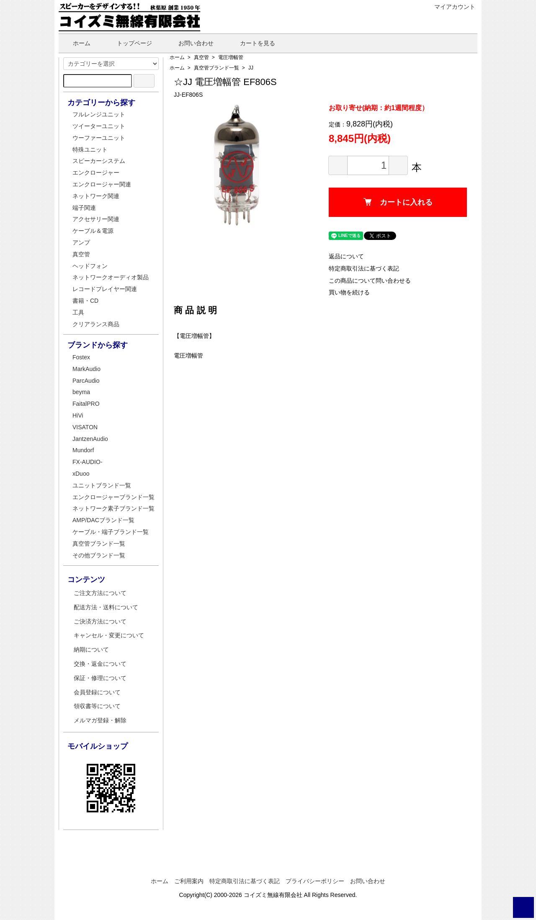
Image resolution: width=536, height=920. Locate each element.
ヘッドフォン (90, 266)
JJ (250, 68)
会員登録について (97, 692)
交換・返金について (100, 663)
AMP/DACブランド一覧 (103, 520)
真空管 (201, 57)
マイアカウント (450, 6)
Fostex (81, 357)
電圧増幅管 (230, 57)
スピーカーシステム (98, 160)
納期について (91, 649)
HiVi (77, 415)
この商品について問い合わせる (370, 280)
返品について (346, 256)
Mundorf (83, 450)
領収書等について (97, 706)
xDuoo (80, 473)
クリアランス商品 (95, 324)
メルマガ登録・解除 (100, 720)
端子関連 (84, 207)
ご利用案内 (189, 881)
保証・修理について (100, 678)
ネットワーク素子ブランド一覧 (113, 508)
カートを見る (251, 43)
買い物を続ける (349, 292)
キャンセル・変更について (109, 635)
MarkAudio (86, 369)
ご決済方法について (100, 621)
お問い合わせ (190, 43)
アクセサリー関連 (95, 219)
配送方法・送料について (106, 607)
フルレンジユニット (98, 114)
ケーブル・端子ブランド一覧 (110, 531)
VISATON (85, 427)
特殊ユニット (90, 149)
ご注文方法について (100, 593)
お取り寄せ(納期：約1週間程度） (378, 107)
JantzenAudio (90, 439)
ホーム (75, 43)
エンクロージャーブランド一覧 (113, 497)
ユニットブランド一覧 (101, 485)
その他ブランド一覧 (98, 555)
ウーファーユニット (98, 137)
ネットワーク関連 (95, 196)
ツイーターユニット (98, 126)
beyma (81, 392)
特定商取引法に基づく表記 (364, 268)
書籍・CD (85, 300)
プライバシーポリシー (315, 881)
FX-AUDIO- (87, 462)
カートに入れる (398, 202)
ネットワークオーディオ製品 (110, 277)
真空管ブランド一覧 (216, 68)
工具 (78, 312)
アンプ (81, 242)
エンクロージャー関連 (101, 184)
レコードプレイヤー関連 (104, 289)
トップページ (128, 43)
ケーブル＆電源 (92, 230)
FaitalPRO (86, 403)
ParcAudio (86, 380)
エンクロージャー (95, 172)
